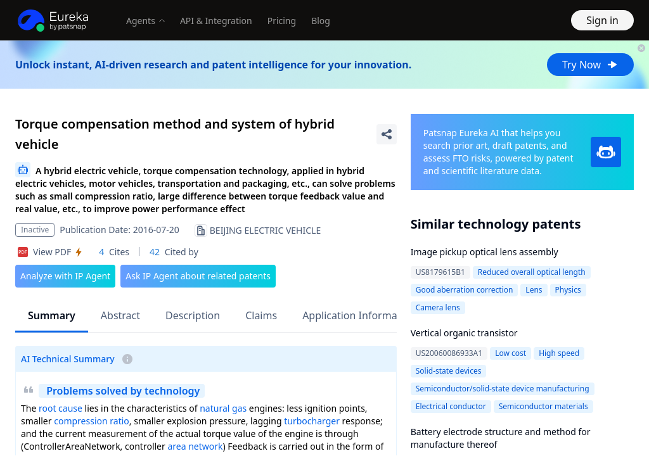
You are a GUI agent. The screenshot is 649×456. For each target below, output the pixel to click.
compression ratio (91, 421)
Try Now (590, 65)
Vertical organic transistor (464, 333)
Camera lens (438, 307)
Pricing (281, 21)
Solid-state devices (449, 370)
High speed (559, 353)
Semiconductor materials (543, 406)
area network (194, 446)
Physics (568, 289)
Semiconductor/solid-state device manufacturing (502, 388)
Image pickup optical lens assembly (484, 252)
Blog (320, 21)
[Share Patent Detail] (386, 134)
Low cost (510, 353)
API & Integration (216, 21)
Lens (533, 289)
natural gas (223, 408)
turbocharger (312, 421)
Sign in (602, 20)
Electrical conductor (451, 406)
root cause (60, 408)
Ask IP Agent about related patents (198, 276)
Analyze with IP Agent (65, 276)
